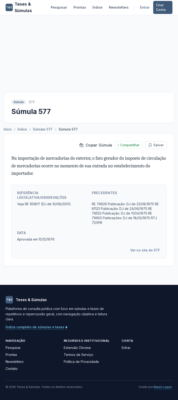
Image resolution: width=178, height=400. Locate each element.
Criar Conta (161, 7)
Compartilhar (129, 145)
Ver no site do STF (145, 250)
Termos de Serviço (78, 355)
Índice (97, 7)
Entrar (144, 7)
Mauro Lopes (163, 387)
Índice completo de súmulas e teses (36, 327)
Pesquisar (59, 7)
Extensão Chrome (77, 348)
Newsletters (119, 7)
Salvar (156, 145)
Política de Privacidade (81, 362)
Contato (12, 369)
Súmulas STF (43, 129)
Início (8, 129)
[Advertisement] (89, 49)
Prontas (79, 7)
